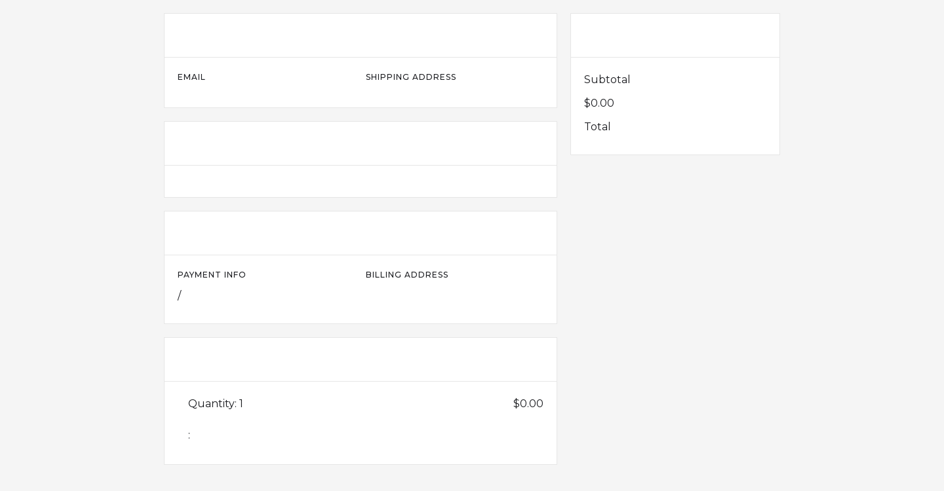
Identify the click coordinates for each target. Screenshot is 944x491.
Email (192, 77)
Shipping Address (411, 77)
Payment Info (212, 275)
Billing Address (407, 275)
